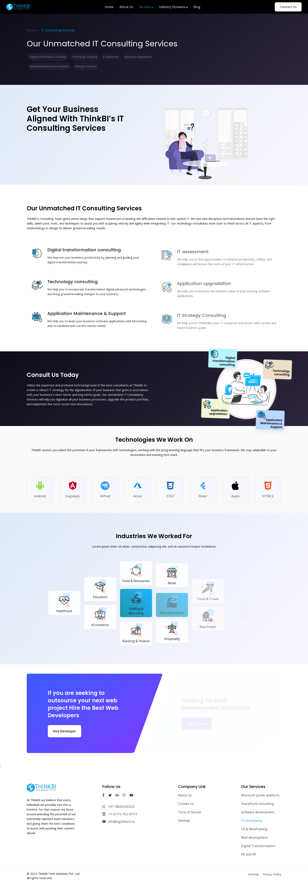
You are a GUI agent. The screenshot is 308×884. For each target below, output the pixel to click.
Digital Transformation (258, 845)
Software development (257, 812)
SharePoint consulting (257, 803)
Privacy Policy (272, 874)
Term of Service (189, 812)
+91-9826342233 (118, 806)
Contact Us (288, 7)
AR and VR (248, 854)
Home (31, 30)
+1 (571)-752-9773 (119, 814)
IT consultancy (251, 820)
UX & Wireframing (254, 829)
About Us (185, 795)
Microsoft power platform (260, 795)
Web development (254, 837)
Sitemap (184, 820)
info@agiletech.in (118, 821)
